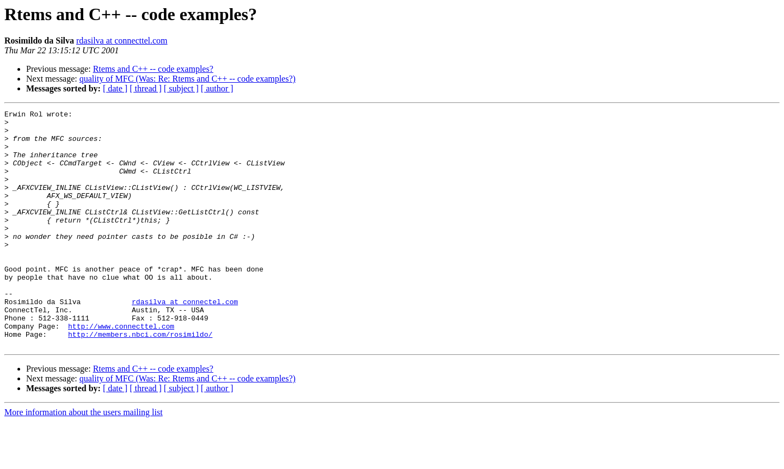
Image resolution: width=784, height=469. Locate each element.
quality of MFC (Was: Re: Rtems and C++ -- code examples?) (187, 78)
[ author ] (217, 88)
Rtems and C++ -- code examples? (153, 68)
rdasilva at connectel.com (185, 340)
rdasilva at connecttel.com (121, 40)
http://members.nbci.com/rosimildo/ (140, 380)
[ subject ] (181, 88)
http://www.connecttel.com (121, 370)
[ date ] (115, 88)
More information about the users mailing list (83, 459)
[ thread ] (146, 88)
